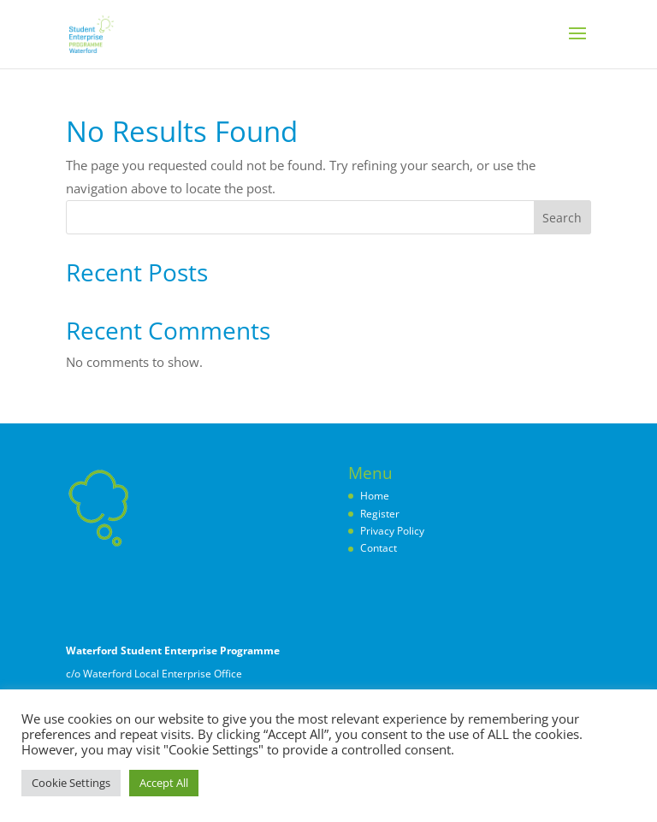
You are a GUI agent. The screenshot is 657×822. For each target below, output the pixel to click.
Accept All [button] (163, 782)
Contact (378, 548)
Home (374, 495)
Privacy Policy (392, 530)
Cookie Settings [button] (71, 782)
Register (380, 513)
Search (562, 218)
